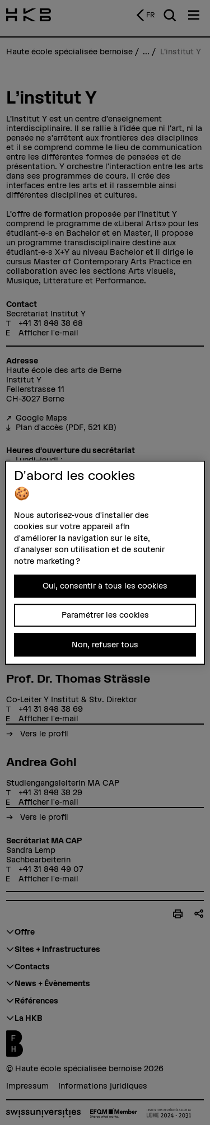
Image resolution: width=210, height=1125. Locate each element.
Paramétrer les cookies (105, 614)
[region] (104, 562)
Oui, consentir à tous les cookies (105, 585)
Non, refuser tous (105, 644)
